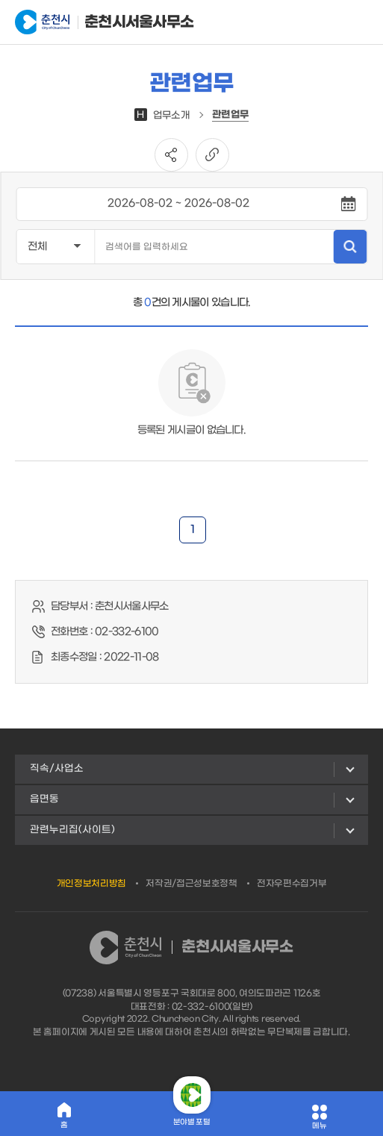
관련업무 (230, 115)
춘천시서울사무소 (88, 22)
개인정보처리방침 (92, 883)
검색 (350, 246)
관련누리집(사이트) (72, 829)
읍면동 (44, 799)
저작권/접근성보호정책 (191, 883)
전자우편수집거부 (292, 883)
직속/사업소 (57, 768)
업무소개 (162, 115)
